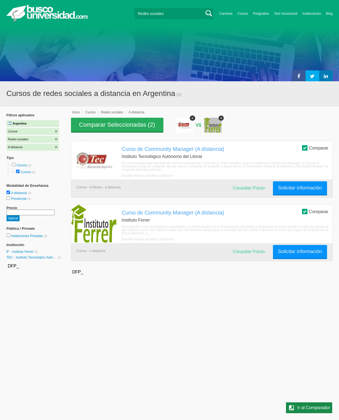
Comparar (315, 147)
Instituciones (311, 13)
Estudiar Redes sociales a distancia (147, 176)
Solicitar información (300, 188)
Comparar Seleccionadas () (117, 124)
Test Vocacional (285, 13)
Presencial (19, 199)
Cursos (242, 13)
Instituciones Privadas (29, 236)
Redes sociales (112, 112)
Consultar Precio (249, 188)
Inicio (76, 112)
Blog (329, 13)
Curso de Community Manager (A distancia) (173, 149)
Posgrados (261, 13)
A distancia (19, 193)
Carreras (225, 13)
